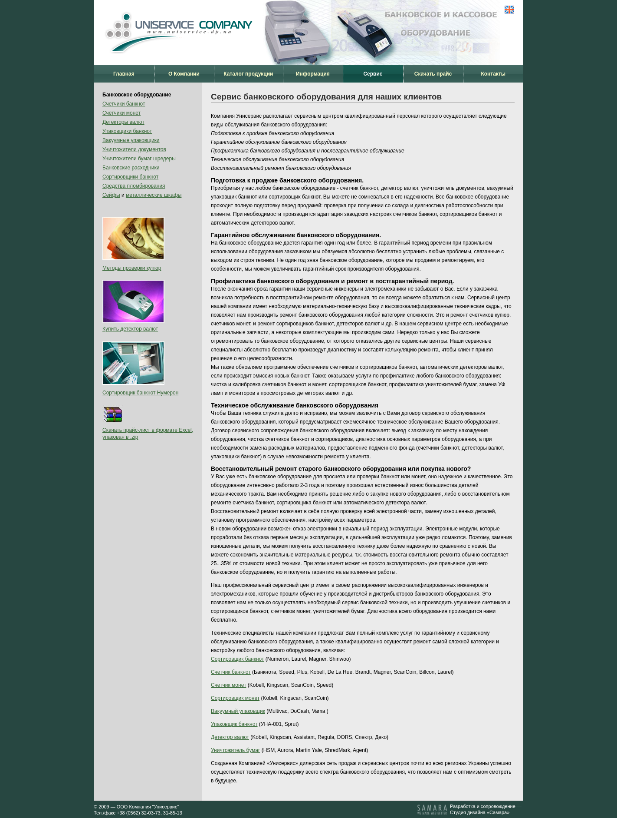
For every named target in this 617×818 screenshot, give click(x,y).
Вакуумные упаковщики (131, 140)
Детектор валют (230, 737)
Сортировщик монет (235, 698)
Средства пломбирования (133, 186)
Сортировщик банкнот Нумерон (140, 393)
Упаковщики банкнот (127, 131)
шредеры (164, 159)
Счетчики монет (121, 113)
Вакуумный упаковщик (238, 711)
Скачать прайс (433, 74)
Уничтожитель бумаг (235, 750)
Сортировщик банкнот (237, 659)
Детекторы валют (123, 122)
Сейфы (111, 195)
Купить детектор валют (130, 329)
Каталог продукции (248, 74)
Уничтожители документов (134, 149)
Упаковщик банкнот (234, 724)
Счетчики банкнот (123, 104)
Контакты (493, 74)
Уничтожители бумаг (127, 159)
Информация (313, 74)
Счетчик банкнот (231, 672)
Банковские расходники (130, 168)
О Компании (184, 74)
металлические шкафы (153, 195)
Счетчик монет (228, 685)
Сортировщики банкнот (130, 177)
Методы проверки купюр (131, 268)
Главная (124, 74)
